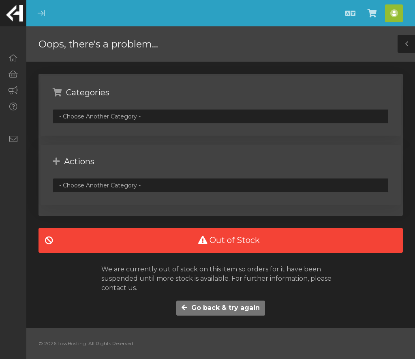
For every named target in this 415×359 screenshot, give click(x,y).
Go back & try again (221, 308)
